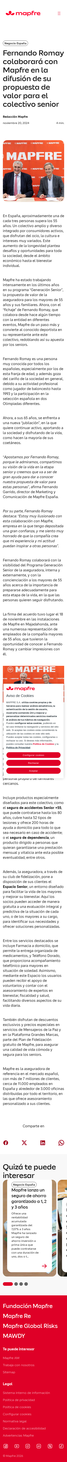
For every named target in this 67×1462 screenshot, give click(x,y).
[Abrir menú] (59, 13)
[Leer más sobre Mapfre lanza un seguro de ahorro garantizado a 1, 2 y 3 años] (29, 1266)
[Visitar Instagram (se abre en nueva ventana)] (28, 1446)
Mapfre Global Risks (30, 1326)
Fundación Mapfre (28, 1306)
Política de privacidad (19, 1400)
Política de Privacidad (18, 747)
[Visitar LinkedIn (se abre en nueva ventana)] (39, 1446)
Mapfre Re (17, 1316)
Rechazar (33, 763)
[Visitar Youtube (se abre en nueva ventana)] (17, 1446)
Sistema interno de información (26, 1393)
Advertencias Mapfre (18, 1435)
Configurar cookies (17, 1414)
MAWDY (14, 1335)
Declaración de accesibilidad (24, 1428)
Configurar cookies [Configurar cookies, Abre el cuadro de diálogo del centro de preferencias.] (33, 755)
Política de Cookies (43, 744)
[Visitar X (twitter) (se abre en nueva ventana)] (50, 1446)
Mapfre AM (11, 1358)
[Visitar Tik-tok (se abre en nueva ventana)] (61, 1446)
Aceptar (33, 771)
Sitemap (9, 1372)
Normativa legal (15, 1421)
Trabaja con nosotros (18, 1365)
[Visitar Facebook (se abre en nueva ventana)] (6, 1446)
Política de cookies (17, 1407)
